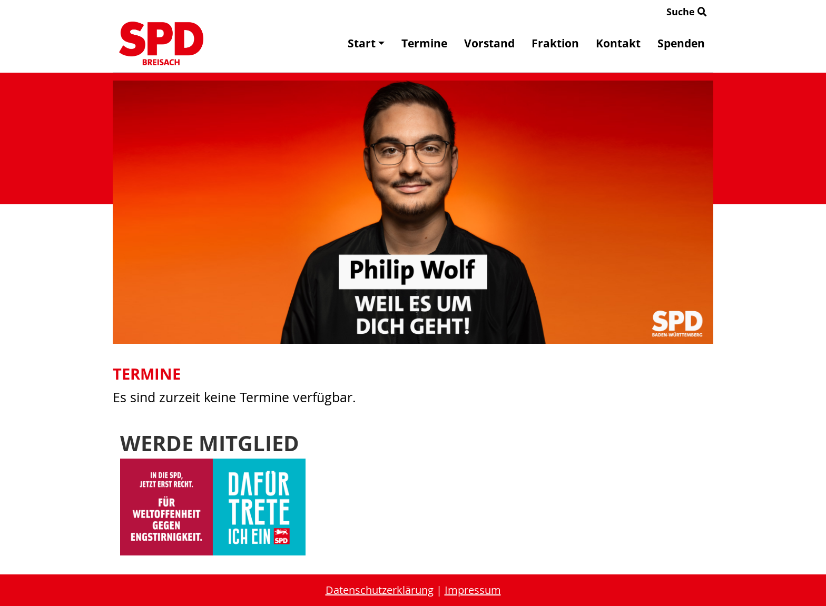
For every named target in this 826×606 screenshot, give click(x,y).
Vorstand (489, 43)
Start (366, 43)
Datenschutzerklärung (380, 590)
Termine (424, 43)
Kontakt (618, 43)
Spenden (681, 43)
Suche (686, 11)
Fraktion (555, 43)
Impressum (473, 590)
